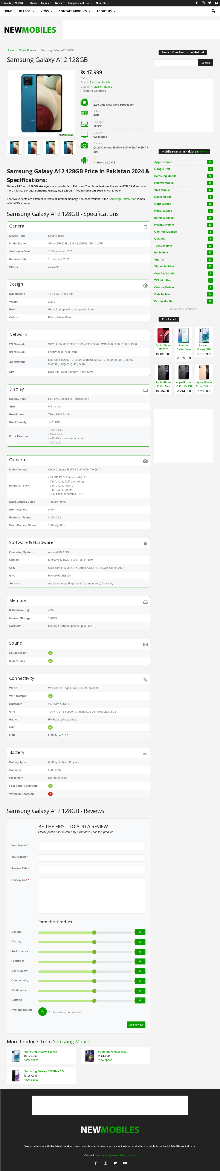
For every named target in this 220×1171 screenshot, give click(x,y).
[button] (213, 11)
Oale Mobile (183, 294)
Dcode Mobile (183, 301)
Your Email (19, 856)
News (60, 3)
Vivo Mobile (183, 190)
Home (33, 3)
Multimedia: (19, 990)
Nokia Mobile (183, 197)
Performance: (20, 951)
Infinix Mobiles (183, 218)
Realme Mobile (183, 225)
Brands (46, 3)
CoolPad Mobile (183, 273)
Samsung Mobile (71, 1041)
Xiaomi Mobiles (183, 266)
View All (202, 151)
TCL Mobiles (183, 280)
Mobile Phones (102, 86)
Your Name (19, 845)
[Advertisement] (141, 29)
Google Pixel (183, 169)
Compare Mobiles (80, 3)
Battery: (16, 1000)
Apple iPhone (183, 162)
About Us (102, 3)
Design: (16, 931)
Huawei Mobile (183, 183)
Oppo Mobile (183, 204)
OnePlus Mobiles (183, 232)
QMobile (183, 239)
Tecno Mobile (183, 246)
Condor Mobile (183, 287)
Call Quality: (19, 970)
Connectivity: (20, 980)
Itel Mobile (183, 252)
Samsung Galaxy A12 (122, 199)
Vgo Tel (183, 260)
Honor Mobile (183, 211)
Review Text (20, 880)
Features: (17, 961)
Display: (16, 941)
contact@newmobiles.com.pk (117, 1155)
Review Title (20, 868)
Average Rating (21, 1009)
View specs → (33, 1060)
